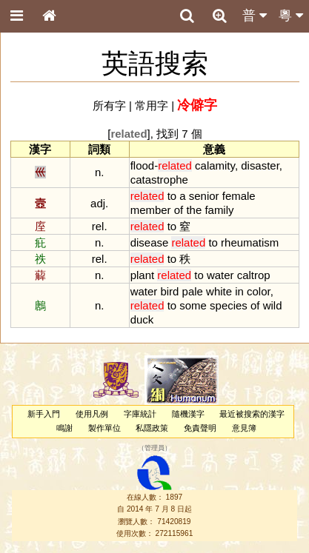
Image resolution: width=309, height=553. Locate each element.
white (219, 291)
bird (169, 291)
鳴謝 (64, 427)
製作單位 (104, 427)
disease (149, 242)
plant (142, 275)
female (239, 196)
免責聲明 (200, 427)
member (150, 210)
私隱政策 (152, 427)
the (194, 210)
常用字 (151, 105)
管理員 (154, 448)
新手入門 (43, 413)
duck (142, 319)
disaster (260, 165)
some (193, 305)
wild (272, 305)
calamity (215, 165)
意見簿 (244, 427)
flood (142, 165)
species (228, 305)
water (220, 275)
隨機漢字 (188, 413)
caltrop (253, 275)
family (219, 210)
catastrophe (159, 179)
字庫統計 (140, 413)
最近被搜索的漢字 (252, 413)
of (178, 210)
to (171, 196)
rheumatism (250, 242)
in (239, 291)
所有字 (109, 105)
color (258, 291)
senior (204, 196)
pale (192, 291)
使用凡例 (92, 413)
